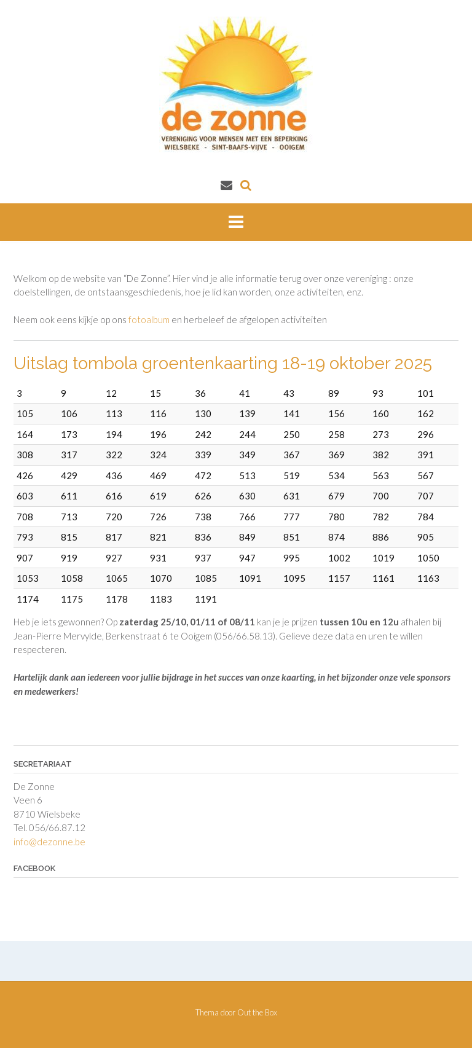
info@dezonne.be (49, 841)
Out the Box (257, 1012)
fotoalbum (149, 319)
